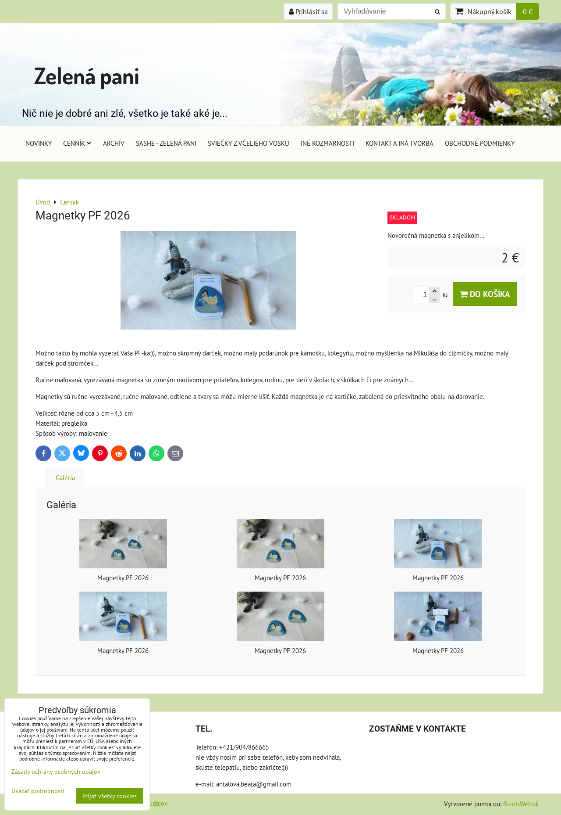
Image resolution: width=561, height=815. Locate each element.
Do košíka (485, 293)
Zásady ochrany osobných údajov (55, 771)
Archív (113, 143)
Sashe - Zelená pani (166, 143)
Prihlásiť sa (308, 11)
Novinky (38, 143)
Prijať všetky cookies (109, 796)
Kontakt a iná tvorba (399, 143)
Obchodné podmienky (480, 143)
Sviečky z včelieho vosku (248, 143)
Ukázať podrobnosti (37, 790)
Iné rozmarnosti (327, 143)
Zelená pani (86, 75)
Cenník (77, 143)
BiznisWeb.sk (521, 803)
